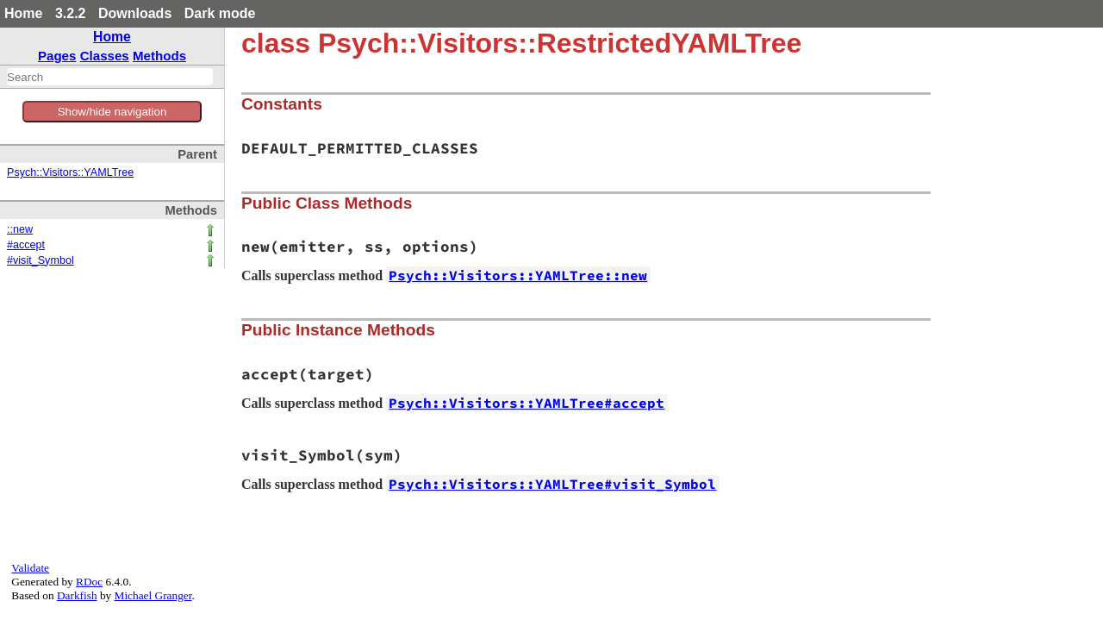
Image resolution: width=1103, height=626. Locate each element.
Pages (57, 55)
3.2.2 (70, 13)
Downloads (134, 13)
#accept (26, 245)
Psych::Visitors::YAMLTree (70, 172)
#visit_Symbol (40, 260)
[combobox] (110, 76)
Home (23, 13)
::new (20, 229)
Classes (104, 55)
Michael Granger (153, 595)
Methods (159, 55)
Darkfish (77, 595)
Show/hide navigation (112, 111)
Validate (30, 567)
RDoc (89, 581)
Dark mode (220, 13)
